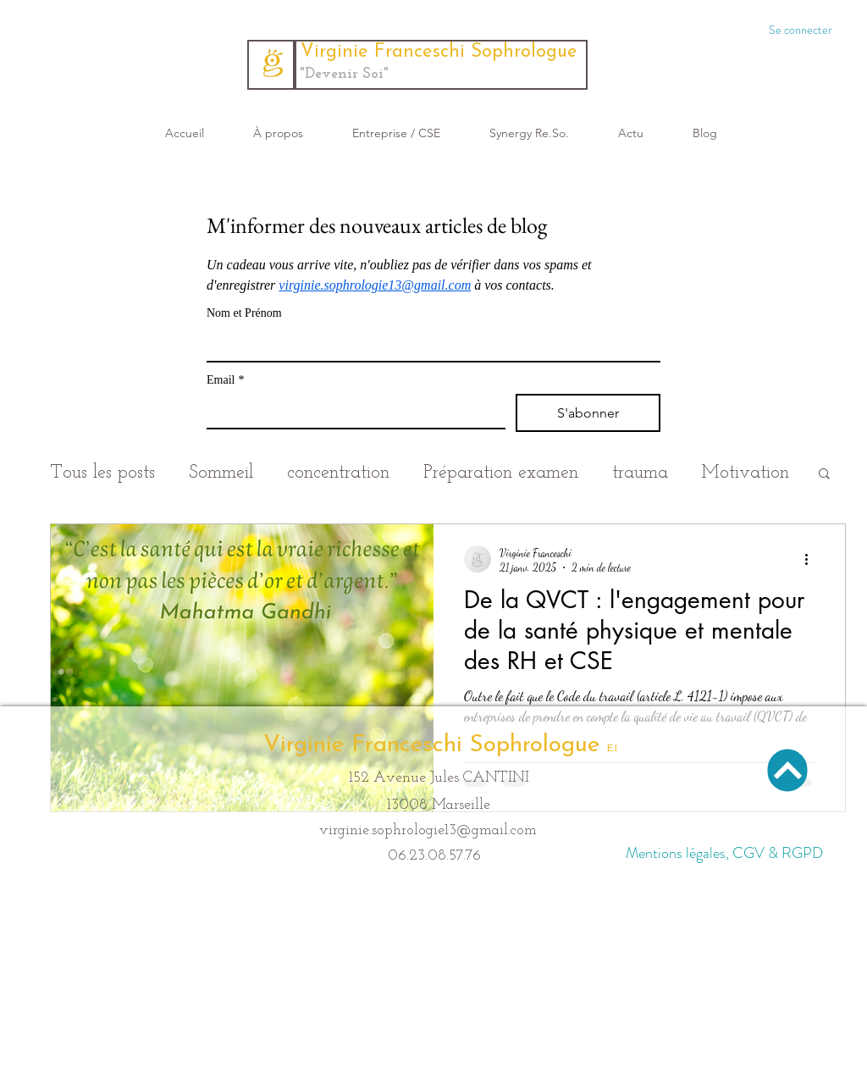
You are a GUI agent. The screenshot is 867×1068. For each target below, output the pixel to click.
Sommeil (221, 473)
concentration (338, 473)
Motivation (745, 473)
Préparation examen (500, 473)
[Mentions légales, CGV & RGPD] (724, 854)
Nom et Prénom (244, 313)
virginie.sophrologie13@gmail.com (428, 830)
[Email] (351, 411)
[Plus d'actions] (812, 559)
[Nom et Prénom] (428, 344)
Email (225, 380)
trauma (640, 473)
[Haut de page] (788, 770)
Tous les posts (102, 473)
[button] (824, 475)
